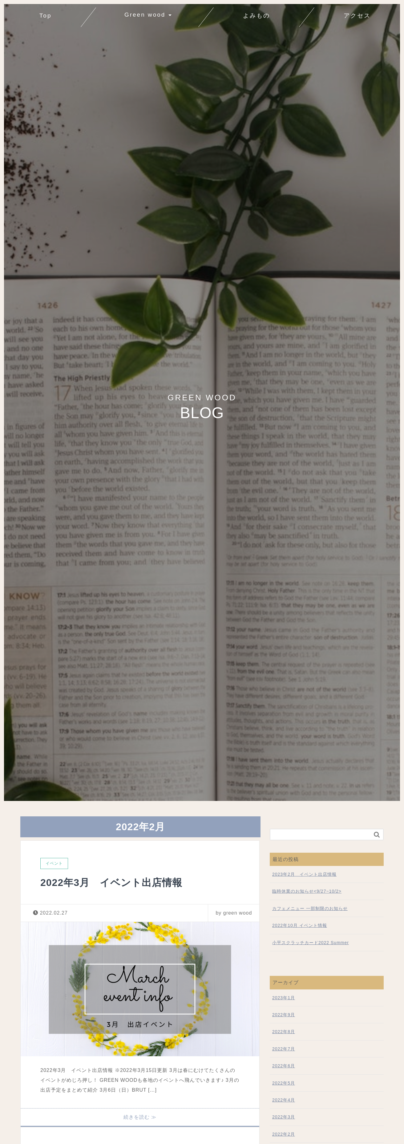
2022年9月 (283, 1014)
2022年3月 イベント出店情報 (111, 882)
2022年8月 (283, 1031)
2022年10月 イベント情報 (299, 925)
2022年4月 (283, 1100)
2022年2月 (283, 1134)
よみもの (256, 15)
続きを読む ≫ (139, 1117)
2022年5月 (283, 1083)
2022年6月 (283, 1065)
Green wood (145, 14)
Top (48, 14)
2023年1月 (283, 997)
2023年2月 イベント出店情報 (304, 874)
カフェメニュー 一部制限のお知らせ (310, 908)
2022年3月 (283, 1116)
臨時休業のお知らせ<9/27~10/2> (306, 891)
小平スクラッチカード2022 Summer (310, 942)
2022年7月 (283, 1048)
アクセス (357, 15)
